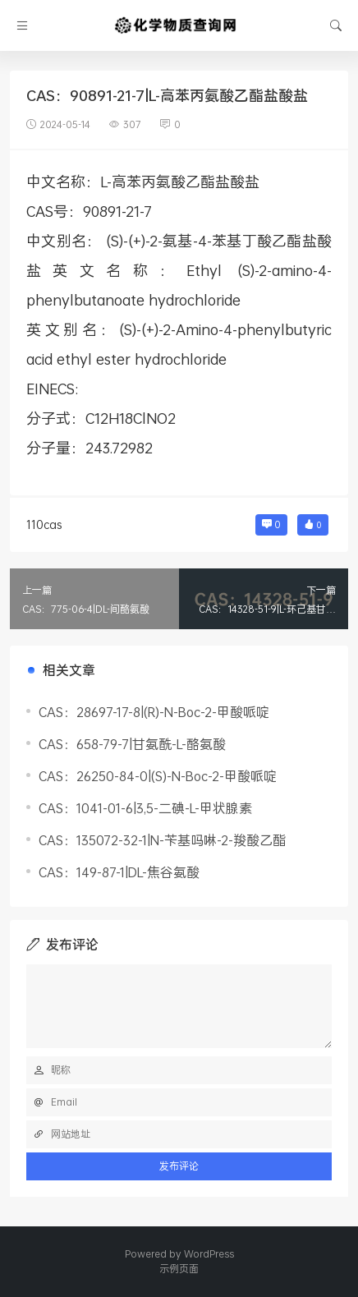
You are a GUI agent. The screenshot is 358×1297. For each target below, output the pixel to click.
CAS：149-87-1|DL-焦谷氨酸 (119, 871)
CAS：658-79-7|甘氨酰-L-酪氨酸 (132, 743)
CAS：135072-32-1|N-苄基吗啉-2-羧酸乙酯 (162, 839)
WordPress (209, 1254)
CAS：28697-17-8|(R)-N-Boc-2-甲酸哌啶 (154, 711)
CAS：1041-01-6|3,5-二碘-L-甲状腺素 (145, 807)
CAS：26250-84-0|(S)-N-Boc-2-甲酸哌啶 (158, 775)
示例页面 (179, 1269)
